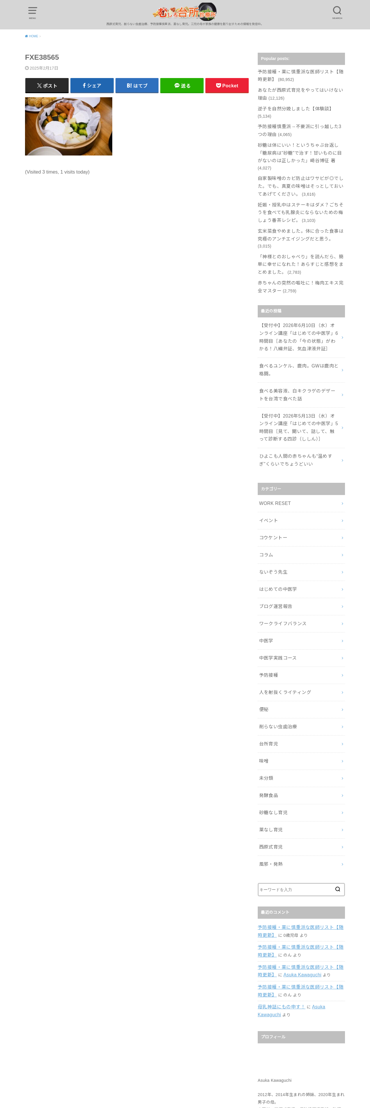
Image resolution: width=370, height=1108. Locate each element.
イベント (267, 468)
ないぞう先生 (271, 515)
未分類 (265, 699)
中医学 (265, 576)
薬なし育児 (269, 745)
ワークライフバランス (280, 561)
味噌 (263, 684)
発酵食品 (267, 715)
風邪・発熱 (269, 776)
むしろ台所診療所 (181, 1095)
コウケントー (271, 484)
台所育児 (267, 668)
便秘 (263, 638)
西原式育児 (269, 761)
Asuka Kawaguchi (290, 881)
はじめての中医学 (275, 530)
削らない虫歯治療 (275, 653)
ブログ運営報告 (273, 545)
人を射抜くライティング (282, 622)
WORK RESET (273, 453)
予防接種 (267, 607)
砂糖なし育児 (271, 730)
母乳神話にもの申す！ (279, 911)
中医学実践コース (275, 591)
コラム (265, 499)
